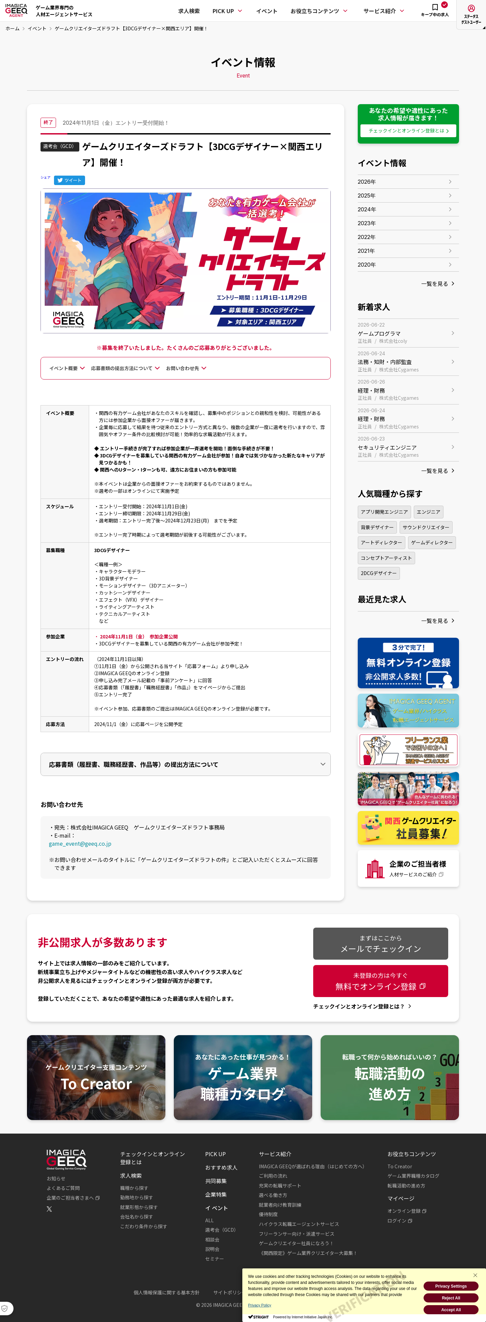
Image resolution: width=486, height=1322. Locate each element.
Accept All (451, 1310)
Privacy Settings (451, 1286)
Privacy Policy (259, 1305)
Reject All (451, 1298)
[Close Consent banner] (475, 1275)
